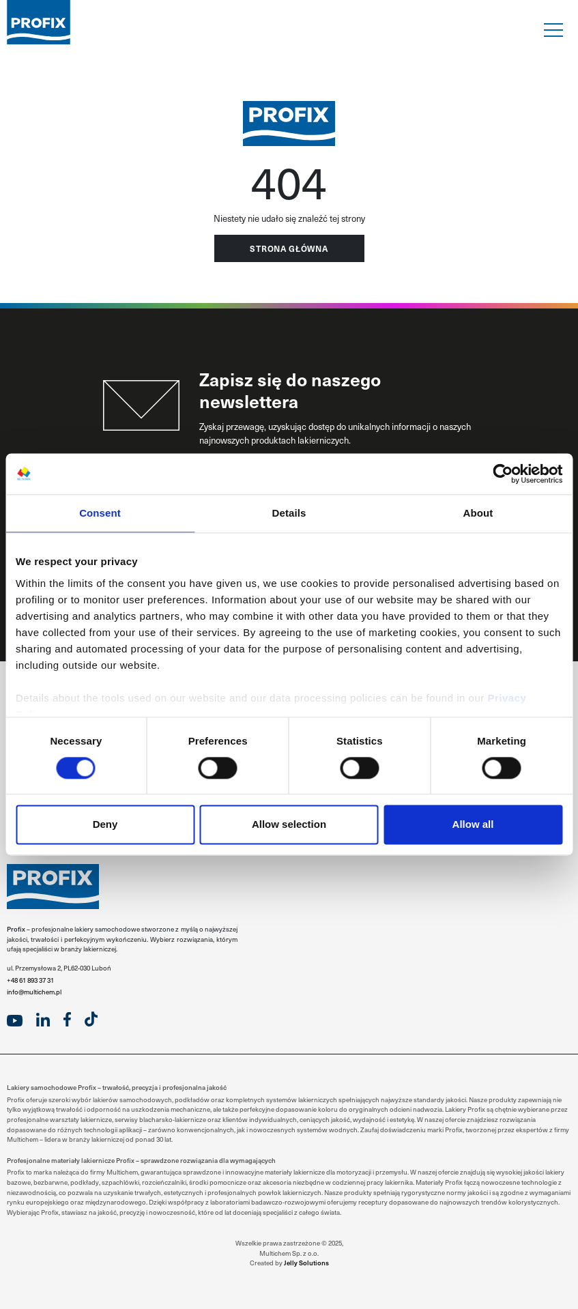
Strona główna (289, 248)
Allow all (473, 825)
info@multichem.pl (34, 991)
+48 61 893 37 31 (30, 980)
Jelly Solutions (306, 1262)
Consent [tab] (100, 513)
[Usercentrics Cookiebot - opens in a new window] (502, 473)
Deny (105, 825)
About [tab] (478, 513)
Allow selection (289, 825)
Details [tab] (289, 513)
